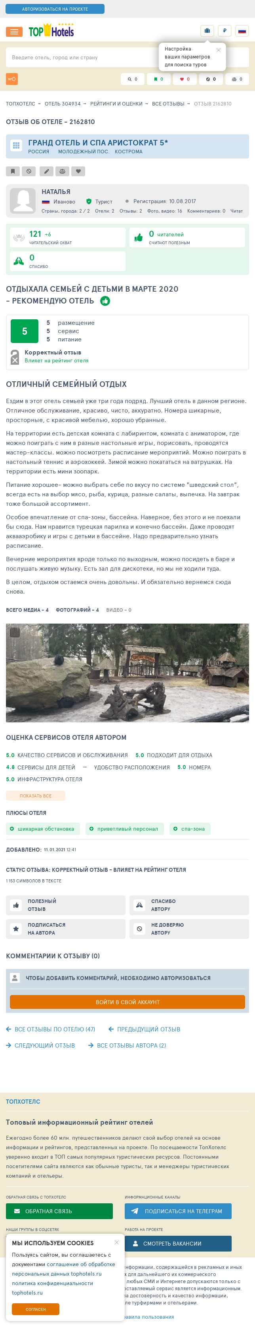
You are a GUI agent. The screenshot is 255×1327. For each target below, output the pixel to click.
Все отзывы (168, 103)
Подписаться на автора (46, 929)
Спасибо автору (163, 905)
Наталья (56, 191)
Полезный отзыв (42, 905)
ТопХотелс (20, 103)
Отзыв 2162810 (213, 103)
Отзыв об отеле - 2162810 (50, 121)
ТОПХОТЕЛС (23, 1102)
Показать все (35, 796)
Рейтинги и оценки (116, 103)
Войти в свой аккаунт (128, 1002)
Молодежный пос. (84, 151)
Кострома (129, 151)
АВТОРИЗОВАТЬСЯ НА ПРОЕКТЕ (55, 9)
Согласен (36, 1309)
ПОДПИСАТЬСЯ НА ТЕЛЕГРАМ (183, 1211)
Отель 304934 (63, 103)
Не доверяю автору (167, 929)
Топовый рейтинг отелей (79, 1122)
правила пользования (133, 1316)
